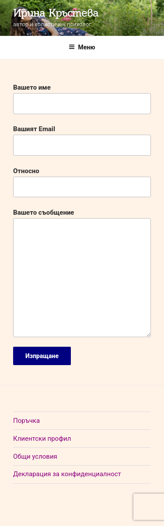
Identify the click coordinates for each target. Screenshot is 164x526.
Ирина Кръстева (55, 13)
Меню (82, 47)
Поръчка (26, 421)
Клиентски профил (42, 438)
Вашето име (82, 99)
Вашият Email (82, 140)
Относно (82, 182)
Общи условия (35, 456)
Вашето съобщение (82, 273)
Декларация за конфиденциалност (67, 474)
